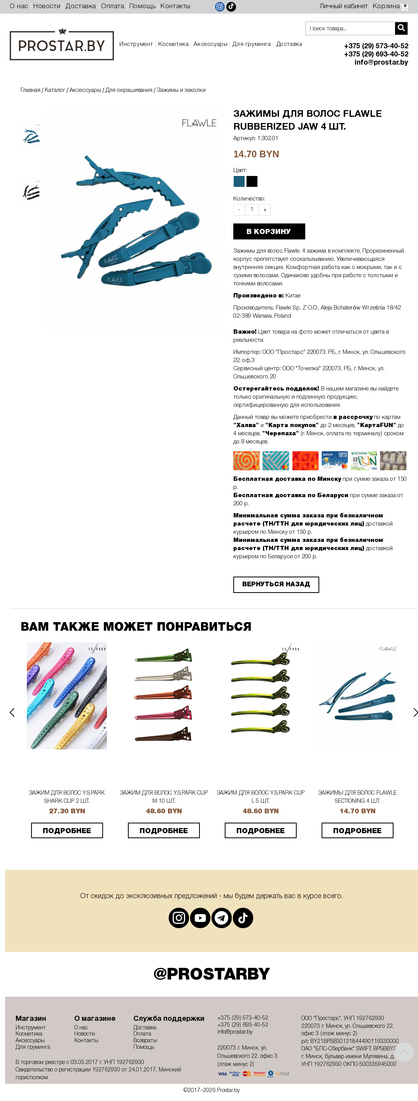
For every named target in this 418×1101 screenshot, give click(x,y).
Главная (30, 90)
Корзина (390, 6)
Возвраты (145, 1040)
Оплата (112, 6)
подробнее (67, 831)
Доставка (80, 6)
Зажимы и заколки (181, 90)
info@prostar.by (381, 63)
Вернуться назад (272, 584)
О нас (19, 6)
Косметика (173, 44)
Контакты (176, 6)
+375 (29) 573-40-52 (376, 46)
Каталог (55, 90)
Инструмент (136, 44)
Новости (46, 6)
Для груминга (252, 44)
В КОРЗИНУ (265, 232)
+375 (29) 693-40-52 (376, 54)
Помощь (142, 6)
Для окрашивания (128, 90)
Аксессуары (210, 44)
